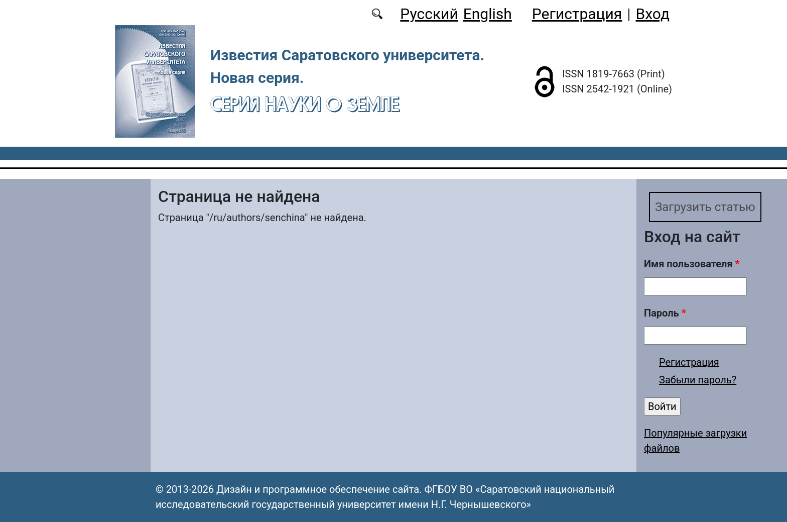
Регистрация (577, 14)
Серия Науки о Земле (304, 104)
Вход (653, 14)
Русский (429, 14)
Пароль (665, 313)
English (487, 14)
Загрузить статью (705, 207)
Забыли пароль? (697, 380)
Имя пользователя (692, 264)
